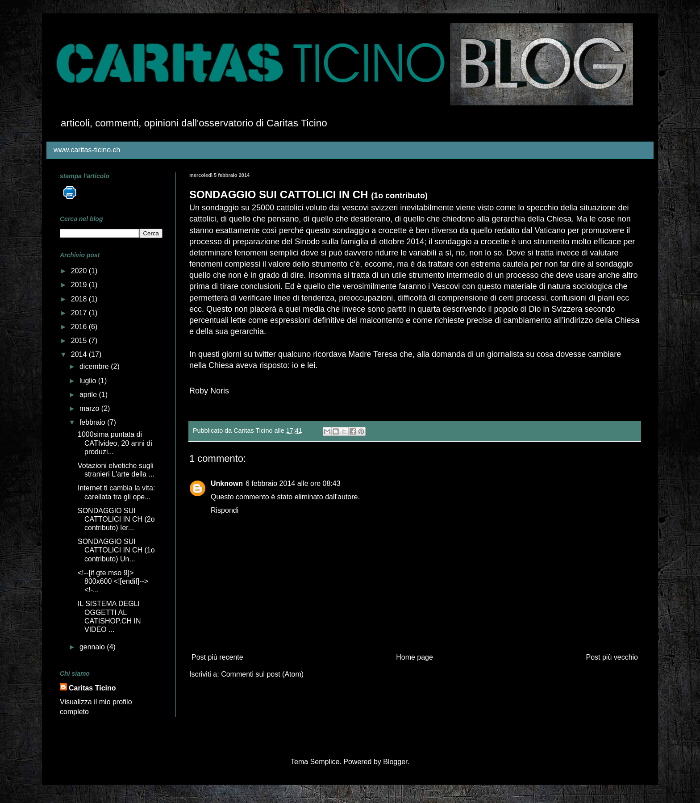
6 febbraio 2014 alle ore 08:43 (293, 483)
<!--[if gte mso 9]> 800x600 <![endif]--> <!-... (113, 581)
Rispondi (224, 510)
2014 (80, 354)
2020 (80, 271)
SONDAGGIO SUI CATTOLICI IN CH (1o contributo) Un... (116, 550)
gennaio (93, 647)
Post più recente (217, 657)
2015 (80, 340)
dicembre (95, 366)
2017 (80, 313)
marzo (90, 408)
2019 (80, 285)
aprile (89, 394)
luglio (88, 381)
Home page (414, 657)
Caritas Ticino (92, 688)
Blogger (395, 761)
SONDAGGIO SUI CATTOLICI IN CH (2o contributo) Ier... (116, 519)
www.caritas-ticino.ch (87, 150)
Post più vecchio (612, 657)
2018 (80, 299)
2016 (80, 326)
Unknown (227, 483)
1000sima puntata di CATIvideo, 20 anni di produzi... (115, 443)
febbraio (93, 422)
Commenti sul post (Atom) (262, 674)
